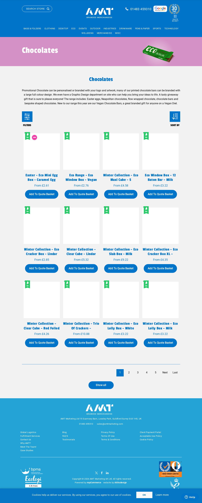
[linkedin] (107, 473)
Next (165, 372)
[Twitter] (96, 473)
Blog (64, 432)
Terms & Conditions (110, 439)
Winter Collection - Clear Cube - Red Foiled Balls (41, 328)
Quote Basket (175, 20)
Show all (101, 385)
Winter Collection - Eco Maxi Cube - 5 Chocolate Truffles (120, 179)
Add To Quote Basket (41, 194)
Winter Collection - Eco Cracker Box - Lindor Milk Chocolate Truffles (41, 254)
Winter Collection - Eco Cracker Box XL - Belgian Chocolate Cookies (160, 256)
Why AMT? (25, 443)
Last (175, 372)
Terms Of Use (108, 436)
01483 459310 (140, 9)
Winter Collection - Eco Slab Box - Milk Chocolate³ (120, 254)
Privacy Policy (108, 432)
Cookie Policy (146, 439)
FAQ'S (65, 436)
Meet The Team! (28, 447)
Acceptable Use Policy (151, 436)
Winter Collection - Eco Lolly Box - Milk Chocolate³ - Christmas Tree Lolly (160, 330)
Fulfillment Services (30, 436)
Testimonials (68, 439)
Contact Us (25, 439)
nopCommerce (94, 482)
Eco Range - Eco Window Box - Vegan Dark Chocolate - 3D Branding (81, 182)
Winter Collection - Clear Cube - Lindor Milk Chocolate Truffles (81, 254)
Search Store (35, 8)
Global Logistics (28, 432)
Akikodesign (120, 482)
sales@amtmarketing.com (110, 424)
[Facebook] (102, 473)
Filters (27, 116)
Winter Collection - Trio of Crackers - (81, 325)
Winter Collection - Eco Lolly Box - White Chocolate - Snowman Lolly (120, 330)
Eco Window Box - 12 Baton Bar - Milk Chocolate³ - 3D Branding (160, 182)
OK (144, 495)
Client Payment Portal (150, 432)
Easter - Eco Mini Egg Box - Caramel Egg (42, 177)
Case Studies (26, 450)
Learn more (162, 494)
